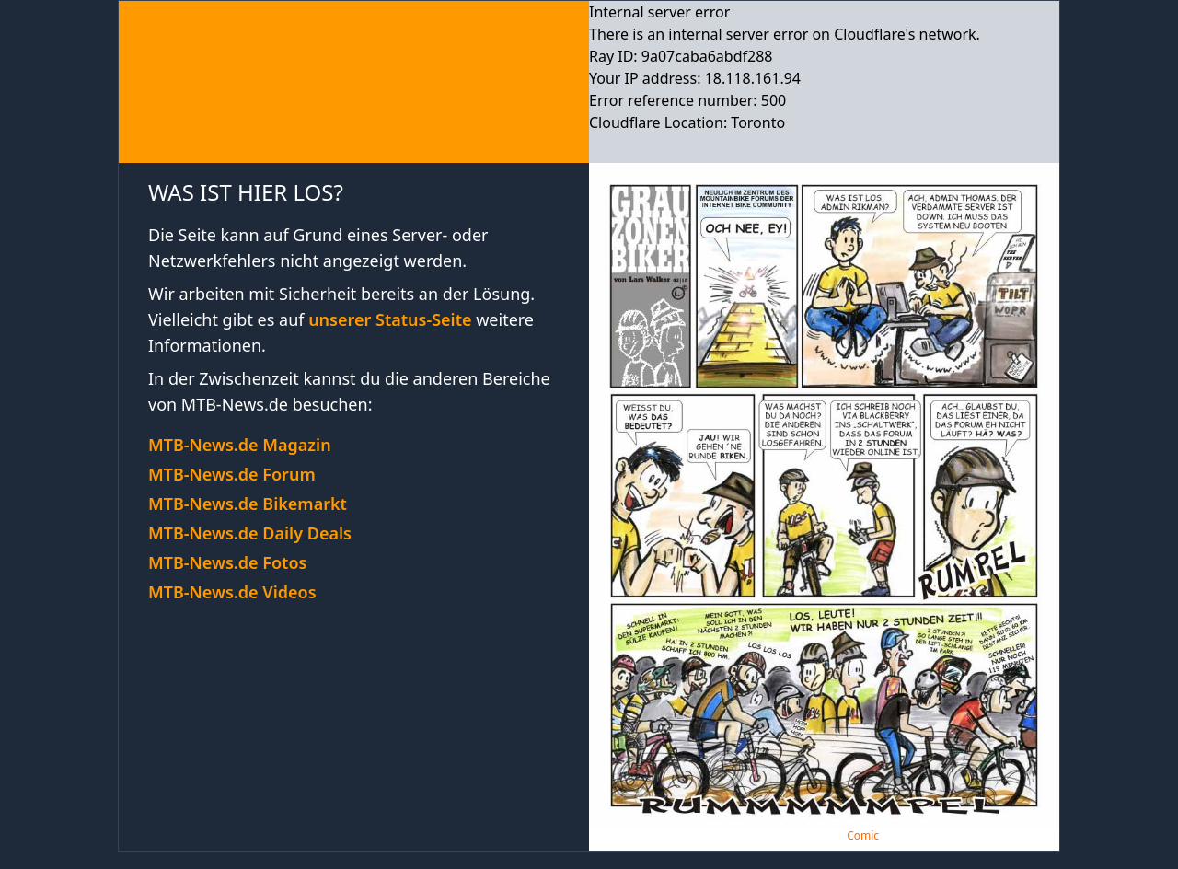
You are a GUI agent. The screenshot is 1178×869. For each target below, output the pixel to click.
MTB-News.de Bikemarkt (247, 503)
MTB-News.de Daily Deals (250, 533)
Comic (863, 835)
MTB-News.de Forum (232, 474)
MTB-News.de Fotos (227, 562)
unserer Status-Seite (389, 319)
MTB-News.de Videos (232, 592)
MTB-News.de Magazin (239, 445)
